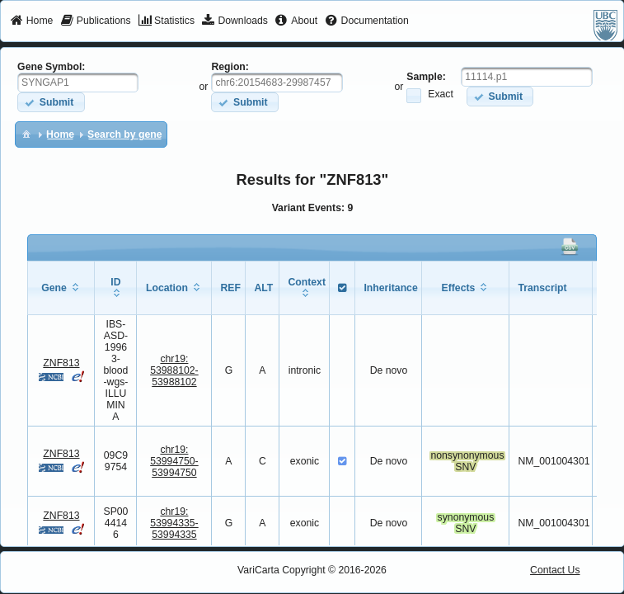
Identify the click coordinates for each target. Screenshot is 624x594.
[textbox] (77, 82)
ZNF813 (61, 363)
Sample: (426, 76)
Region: (230, 67)
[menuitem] (32, 21)
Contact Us (555, 570)
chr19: (174, 370)
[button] (50, 101)
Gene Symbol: (51, 67)
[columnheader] (61, 287)
